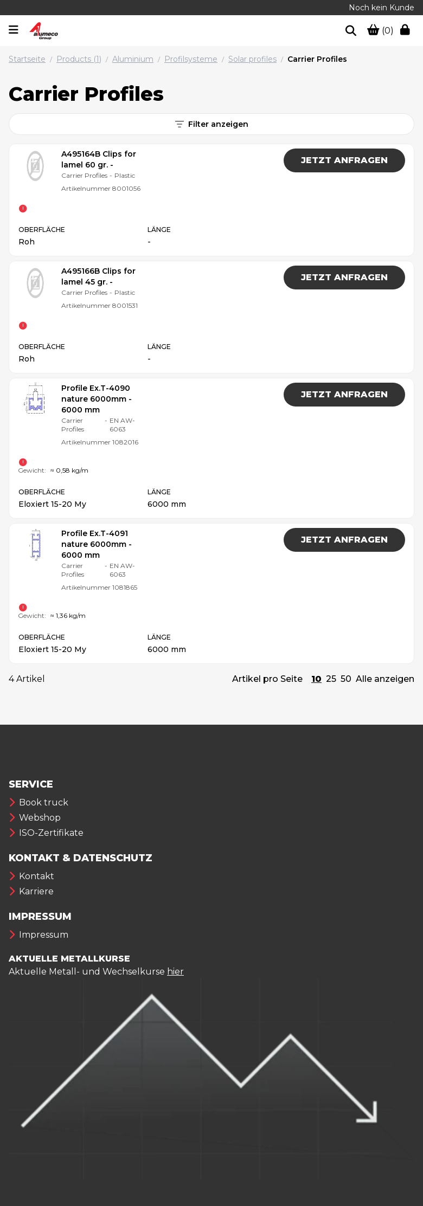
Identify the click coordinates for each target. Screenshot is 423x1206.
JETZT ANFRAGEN (344, 160)
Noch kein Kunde (381, 7)
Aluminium (132, 59)
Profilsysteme (190, 59)
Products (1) (78, 59)
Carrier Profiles (317, 59)
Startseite (27, 59)
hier (175, 971)
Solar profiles (252, 59)
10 (316, 679)
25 (331, 679)
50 (346, 679)
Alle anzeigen (385, 679)
